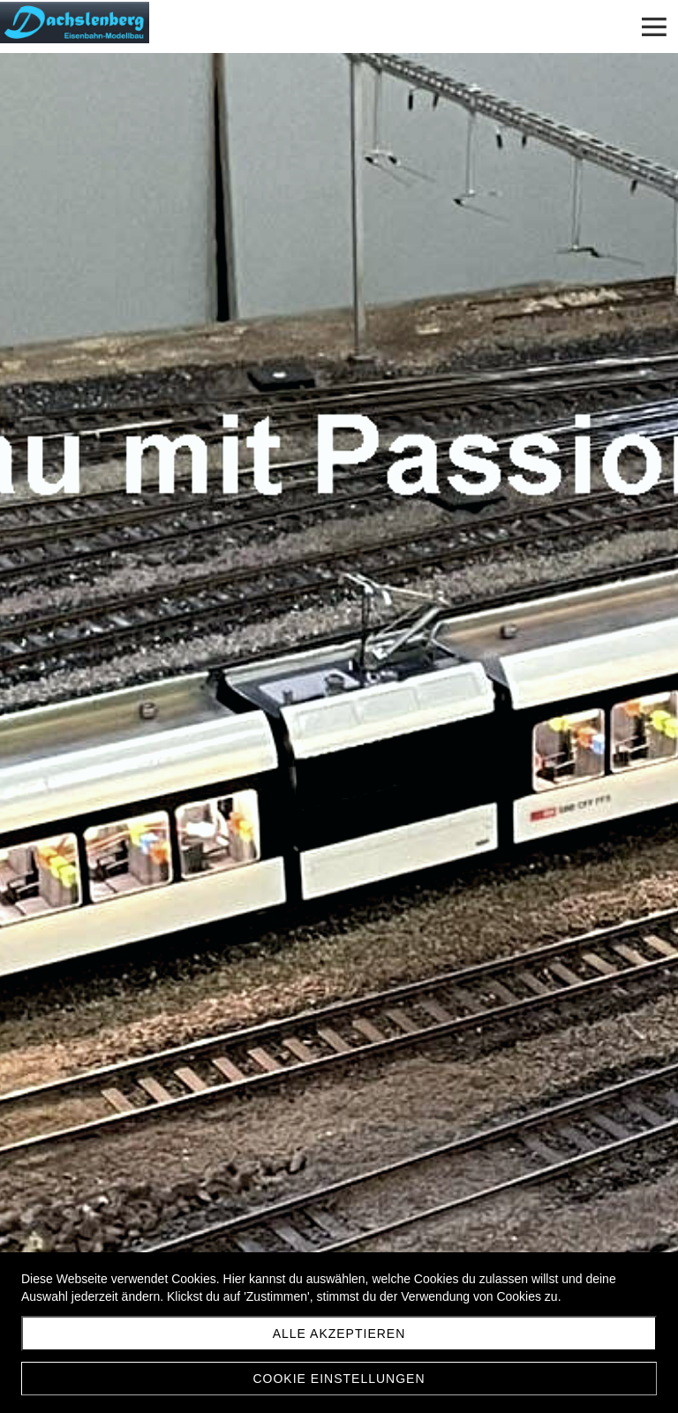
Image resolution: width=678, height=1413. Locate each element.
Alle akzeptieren (339, 1333)
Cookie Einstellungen (338, 1378)
